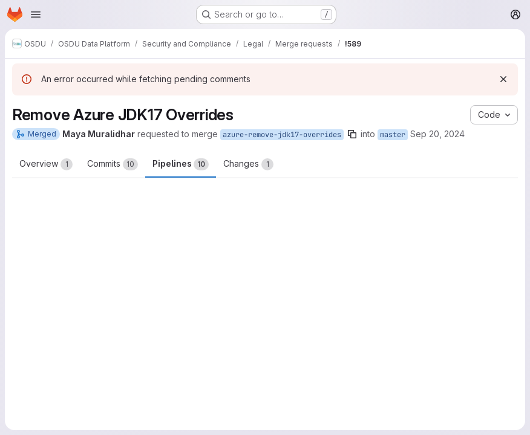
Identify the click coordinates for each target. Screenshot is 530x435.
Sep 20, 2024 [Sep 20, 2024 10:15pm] (437, 134)
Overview (46, 164)
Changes (248, 164)
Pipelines (180, 164)
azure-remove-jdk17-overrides (282, 135)
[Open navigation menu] (35, 14)
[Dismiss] (503, 79)
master (392, 135)
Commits (112, 164)
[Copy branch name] (352, 134)
